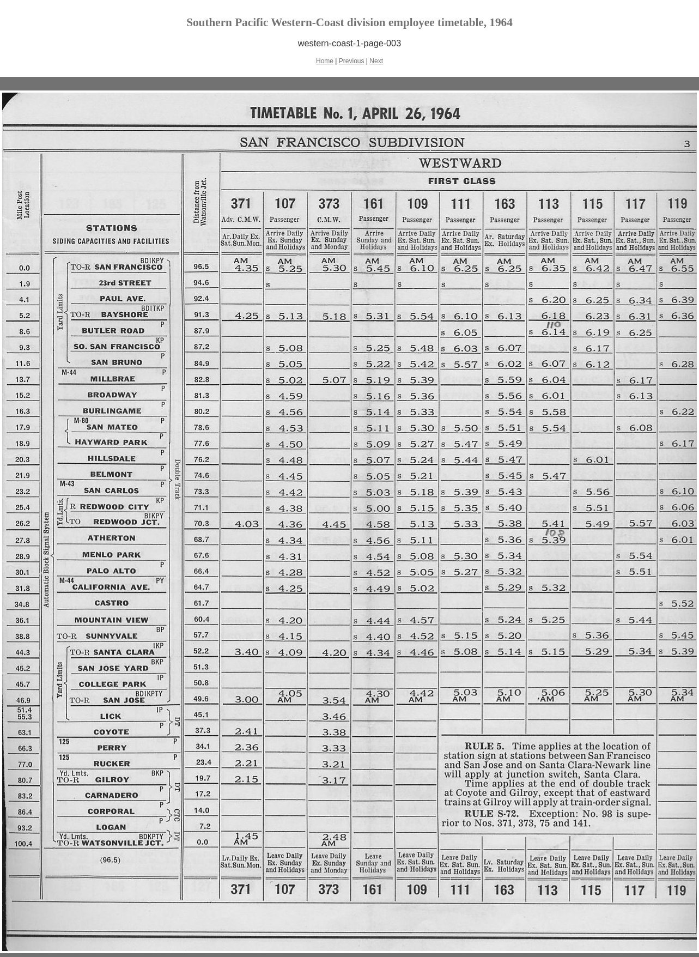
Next (376, 61)
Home (324, 61)
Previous (351, 61)
